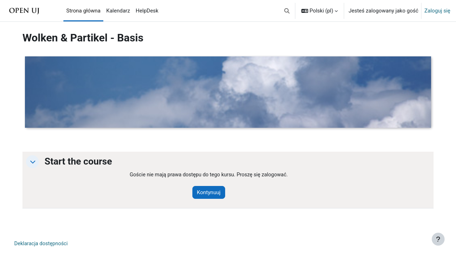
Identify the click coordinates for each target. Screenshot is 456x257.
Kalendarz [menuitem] (118, 10)
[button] (287, 10)
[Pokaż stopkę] (438, 239)
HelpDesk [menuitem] (147, 10)
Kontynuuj (213, 193)
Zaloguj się (437, 10)
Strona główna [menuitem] (83, 10)
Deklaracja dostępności (45, 244)
